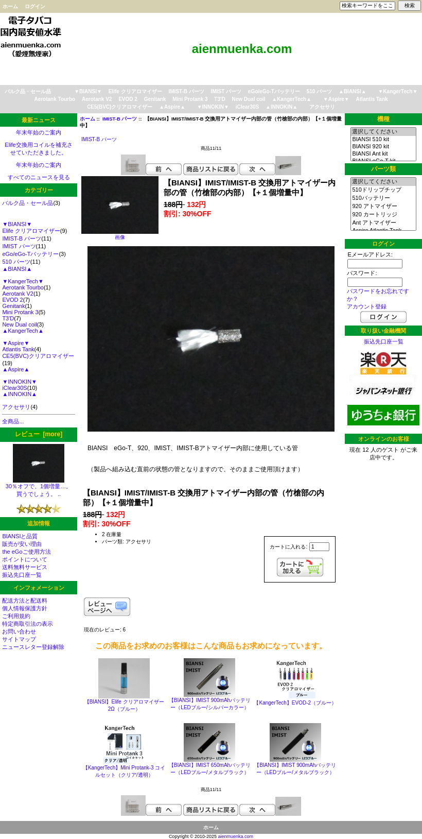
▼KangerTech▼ (397, 91)
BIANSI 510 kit (383, 139)
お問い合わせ (19, 631)
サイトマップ (19, 639)
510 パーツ (319, 91)
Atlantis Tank (372, 99)
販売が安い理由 (22, 544)
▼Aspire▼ (336, 99)
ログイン (35, 6)
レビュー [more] (38, 434)
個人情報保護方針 (24, 608)
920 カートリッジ (383, 215)
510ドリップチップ (383, 190)
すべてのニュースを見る (39, 177)
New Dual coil (248, 99)
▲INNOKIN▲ (281, 107)
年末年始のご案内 (38, 132)
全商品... (13, 421)
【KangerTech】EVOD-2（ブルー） (295, 703)
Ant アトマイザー (383, 223)
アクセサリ (322, 107)
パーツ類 (383, 169)
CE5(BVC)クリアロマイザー (119, 107)
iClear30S (247, 107)
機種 (383, 119)
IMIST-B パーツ (119, 119)
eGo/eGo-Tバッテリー (274, 91)
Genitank (155, 99)
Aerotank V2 (97, 99)
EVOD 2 (127, 99)
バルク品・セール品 (28, 91)
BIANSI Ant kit (383, 154)
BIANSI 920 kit (383, 146)
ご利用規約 (16, 616)
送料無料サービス (24, 567)
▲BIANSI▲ (352, 91)
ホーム (10, 6)
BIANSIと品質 (20, 536)
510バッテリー (383, 198)
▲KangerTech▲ (291, 99)
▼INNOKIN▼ (213, 107)
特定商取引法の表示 (27, 624)
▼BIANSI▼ (88, 91)
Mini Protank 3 (189, 99)
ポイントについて (24, 559)
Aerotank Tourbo (54, 99)
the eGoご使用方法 (26, 552)
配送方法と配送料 (24, 600)
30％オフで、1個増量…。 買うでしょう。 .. (39, 487)
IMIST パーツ (226, 91)
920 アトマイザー (383, 206)
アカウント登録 (366, 306)
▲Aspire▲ (172, 107)
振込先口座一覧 (22, 575)
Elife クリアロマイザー (135, 91)
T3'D (219, 99)
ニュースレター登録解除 (33, 647)
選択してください (383, 132)
